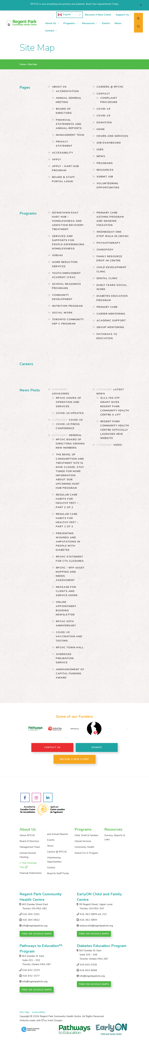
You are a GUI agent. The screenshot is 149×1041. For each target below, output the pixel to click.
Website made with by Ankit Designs (41, 1020)
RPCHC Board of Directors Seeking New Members (70, 443)
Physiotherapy (108, 243)
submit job (105, 176)
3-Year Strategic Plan (28, 865)
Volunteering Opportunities (54, 859)
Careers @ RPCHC (110, 86)
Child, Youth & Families (86, 835)
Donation (104, 122)
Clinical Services (83, 841)
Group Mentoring (110, 327)
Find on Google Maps (37, 933)
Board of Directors (29, 841)
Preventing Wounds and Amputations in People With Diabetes (68, 542)
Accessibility (62, 152)
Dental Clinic (107, 278)
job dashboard (109, 142)
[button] (22, 728)
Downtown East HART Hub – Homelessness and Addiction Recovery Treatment (68, 221)
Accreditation (67, 91)
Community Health (84, 847)
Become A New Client (98, 14)
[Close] (141, 5)
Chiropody (105, 249)
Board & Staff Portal (58, 873)
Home (23, 64)
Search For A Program (86, 853)
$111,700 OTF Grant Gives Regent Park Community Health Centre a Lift (114, 406)
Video (117, 445)
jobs (100, 149)
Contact (49, 30)
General (75, 435)
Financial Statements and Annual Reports (69, 124)
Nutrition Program (67, 306)
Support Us (122, 14)
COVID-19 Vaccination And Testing (69, 636)
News (118, 23)
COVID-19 (103, 109)
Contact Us (52, 747)
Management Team (70, 135)
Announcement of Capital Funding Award (70, 673)
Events (106, 23)
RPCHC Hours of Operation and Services (68, 402)
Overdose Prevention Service (65, 658)
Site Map (24, 1012)
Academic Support (111, 320)
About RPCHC (27, 835)
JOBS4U (57, 255)
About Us (50, 23)
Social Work (62, 312)
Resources (88, 23)
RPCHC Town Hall (70, 647)
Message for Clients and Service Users (67, 591)
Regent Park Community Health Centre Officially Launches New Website (114, 430)
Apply (56, 159)
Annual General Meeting (28, 855)
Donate (97, 747)
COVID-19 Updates (70, 413)
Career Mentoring (111, 313)
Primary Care (107, 307)
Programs (69, 23)
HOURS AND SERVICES (112, 136)
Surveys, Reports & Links (114, 837)
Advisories (60, 393)
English (64, 15)
